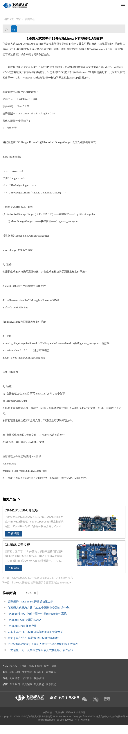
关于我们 (15, 684)
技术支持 (27, 672)
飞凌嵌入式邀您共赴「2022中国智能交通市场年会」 (40, 607)
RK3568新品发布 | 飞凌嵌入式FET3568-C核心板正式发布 (43, 644)
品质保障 (27, 684)
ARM (19, 43)
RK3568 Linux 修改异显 (22, 625)
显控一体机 (50, 666)
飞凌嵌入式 (9, 43)
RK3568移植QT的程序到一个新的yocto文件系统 (37, 613)
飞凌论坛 (59, 712)
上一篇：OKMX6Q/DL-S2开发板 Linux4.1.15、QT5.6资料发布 (37, 577)
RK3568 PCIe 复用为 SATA (24, 619)
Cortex (26, 43)
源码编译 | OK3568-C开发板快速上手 (30, 601)
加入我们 (39, 684)
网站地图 (85, 720)
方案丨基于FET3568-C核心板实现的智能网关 (35, 631)
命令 (57, 393)
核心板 (13, 666)
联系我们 (51, 684)
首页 (18, 19)
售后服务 (39, 672)
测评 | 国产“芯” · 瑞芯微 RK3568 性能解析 (33, 637)
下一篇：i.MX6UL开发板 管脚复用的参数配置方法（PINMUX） (38, 582)
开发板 (47, 43)
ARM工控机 (35, 666)
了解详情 (13, 533)
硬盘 (59, 408)
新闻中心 (30, 19)
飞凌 (18, 99)
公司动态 (6, 30)
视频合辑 (39, 678)
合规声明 (80, 712)
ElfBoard (70, 712)
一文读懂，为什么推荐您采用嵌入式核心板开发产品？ (41, 650)
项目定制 (15, 672)
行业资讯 (13, 30)
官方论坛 (51, 672)
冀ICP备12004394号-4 (68, 720)
